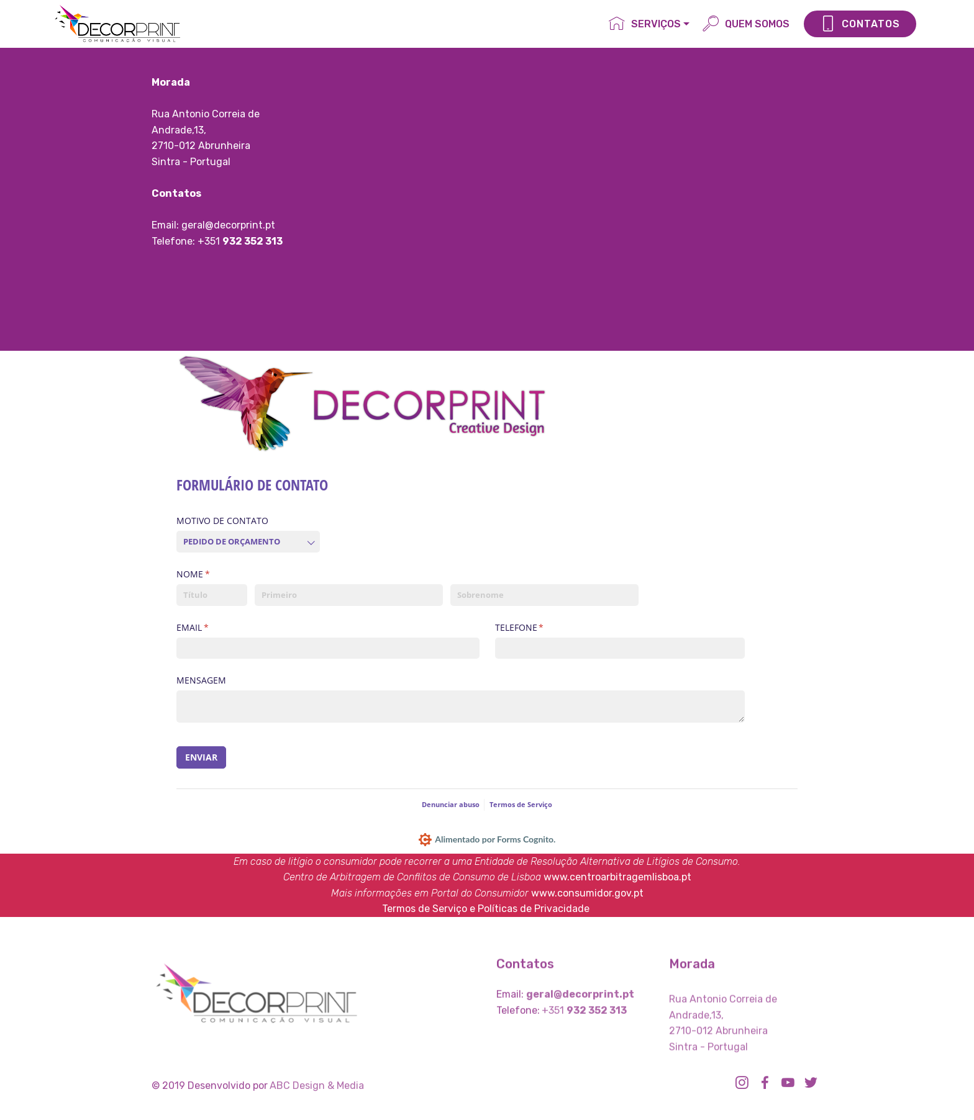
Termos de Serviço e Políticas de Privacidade (485, 909)
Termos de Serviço (520, 804)
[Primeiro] (348, 595)
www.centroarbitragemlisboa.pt (617, 877)
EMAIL (214, 627)
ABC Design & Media (317, 1090)
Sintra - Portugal (191, 162)
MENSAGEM (201, 680)
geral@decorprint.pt (228, 225)
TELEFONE (541, 627)
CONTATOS (860, 24)
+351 (210, 241)
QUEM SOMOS (746, 24)
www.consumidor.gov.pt (587, 893)
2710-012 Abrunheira (201, 145)
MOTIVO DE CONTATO (222, 520)
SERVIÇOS (645, 24)
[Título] (211, 595)
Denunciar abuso (451, 804)
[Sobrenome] (544, 595)
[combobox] (248, 542)
